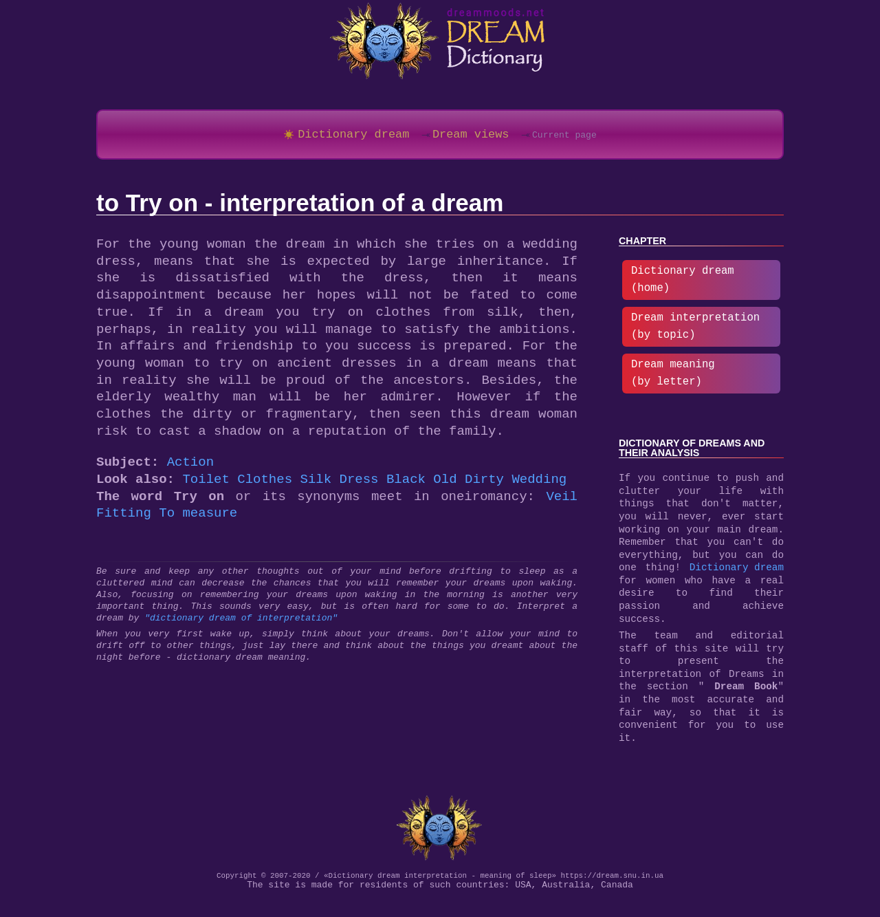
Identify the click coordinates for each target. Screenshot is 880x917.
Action (190, 467)
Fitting (123, 518)
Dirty (484, 484)
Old (444, 484)
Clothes (264, 484)
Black (406, 484)
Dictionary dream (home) (682, 282)
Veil (562, 501)
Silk (315, 484)
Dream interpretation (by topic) (695, 329)
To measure (198, 518)
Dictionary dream (737, 574)
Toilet (205, 484)
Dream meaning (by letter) (673, 376)
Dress (358, 484)
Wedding (539, 484)
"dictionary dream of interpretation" (241, 623)
